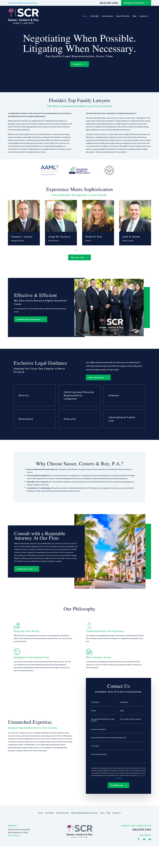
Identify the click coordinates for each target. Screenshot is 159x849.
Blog (108, 813)
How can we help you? (99, 754)
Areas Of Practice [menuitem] (123, 16)
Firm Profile (49, 813)
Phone (93, 710)
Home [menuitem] (84, 16)
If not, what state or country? (130, 719)
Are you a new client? (98, 729)
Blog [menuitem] (134, 16)
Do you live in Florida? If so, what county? (103, 720)
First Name (95, 702)
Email (122, 710)
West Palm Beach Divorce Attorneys (84, 813)
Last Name (124, 702)
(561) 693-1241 (109, 2)
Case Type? (95, 746)
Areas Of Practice (62, 813)
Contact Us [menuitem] (143, 16)
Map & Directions (14, 835)
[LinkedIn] (150, 839)
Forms (102, 813)
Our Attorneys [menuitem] (107, 16)
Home (40, 813)
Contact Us (116, 813)
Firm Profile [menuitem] (94, 16)
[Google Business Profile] (144, 839)
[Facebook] (138, 839)
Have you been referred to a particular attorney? (108, 737)
